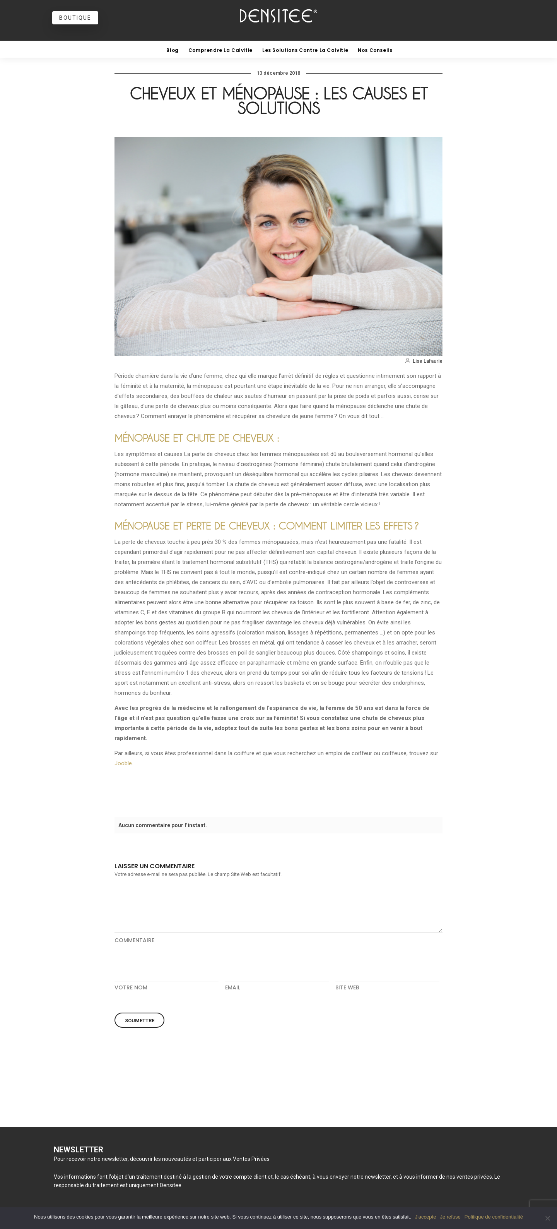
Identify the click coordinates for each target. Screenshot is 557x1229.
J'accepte (425, 1217)
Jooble (123, 763)
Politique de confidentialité (494, 1217)
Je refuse (450, 1217)
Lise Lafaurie (428, 361)
